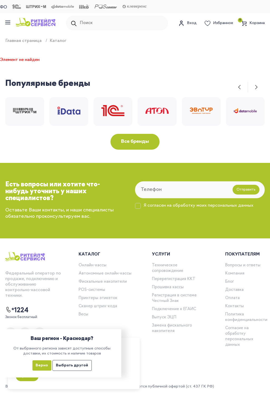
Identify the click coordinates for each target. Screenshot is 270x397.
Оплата (232, 298)
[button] (239, 87)
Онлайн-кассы (93, 265)
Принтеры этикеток (98, 298)
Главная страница (23, 41)
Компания (234, 274)
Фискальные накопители (103, 282)
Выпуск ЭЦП (164, 317)
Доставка (234, 290)
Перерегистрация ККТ (173, 279)
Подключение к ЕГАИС (174, 309)
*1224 (16, 310)
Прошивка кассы (168, 287)
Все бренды (135, 141)
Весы (83, 314)
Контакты (234, 306)
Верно (42, 365)
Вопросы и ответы (243, 265)
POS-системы (92, 290)
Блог (229, 282)
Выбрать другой (72, 365)
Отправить (246, 189)
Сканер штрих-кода (98, 306)
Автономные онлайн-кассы (105, 274)
